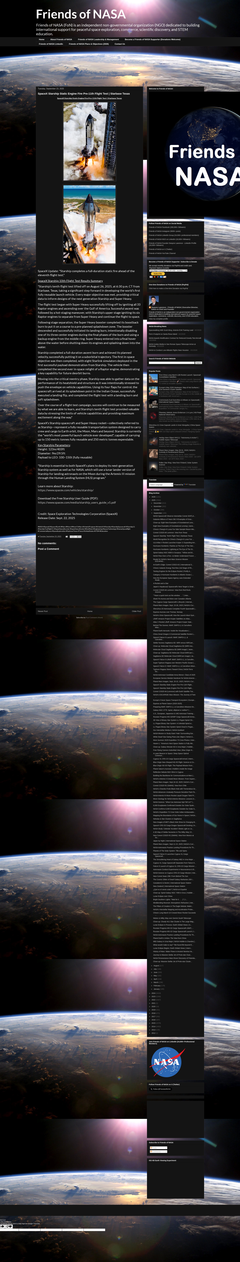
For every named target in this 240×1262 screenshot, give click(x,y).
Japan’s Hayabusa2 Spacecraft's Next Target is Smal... (174, 587)
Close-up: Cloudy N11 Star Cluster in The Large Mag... (174, 922)
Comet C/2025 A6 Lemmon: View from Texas (170, 533)
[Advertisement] (120, 64)
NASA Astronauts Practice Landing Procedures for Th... (174, 847)
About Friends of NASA (61, 39)
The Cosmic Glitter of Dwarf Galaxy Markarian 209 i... (173, 879)
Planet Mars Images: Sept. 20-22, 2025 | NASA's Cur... (174, 681)
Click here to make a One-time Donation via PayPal (168, 288)
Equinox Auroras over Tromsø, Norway (168, 612)
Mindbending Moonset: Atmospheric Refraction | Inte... (173, 903)
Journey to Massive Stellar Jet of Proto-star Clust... (172, 955)
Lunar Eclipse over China (162, 896)
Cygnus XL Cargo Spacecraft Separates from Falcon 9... (174, 863)
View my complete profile (158, 319)
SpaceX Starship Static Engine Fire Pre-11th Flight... (173, 685)
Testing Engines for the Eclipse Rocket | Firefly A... (172, 571)
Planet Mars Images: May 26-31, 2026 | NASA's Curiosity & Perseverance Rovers (177, 451)
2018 (154, 1013)
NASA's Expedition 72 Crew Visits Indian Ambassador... (174, 812)
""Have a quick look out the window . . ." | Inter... (171, 595)
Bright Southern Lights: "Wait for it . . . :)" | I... (170, 899)
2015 (154, 1023)
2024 (154, 993)
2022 (154, 1000)
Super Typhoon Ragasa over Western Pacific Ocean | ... (174, 663)
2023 (154, 996)
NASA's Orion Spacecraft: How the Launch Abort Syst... (174, 615)
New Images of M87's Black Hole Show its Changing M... (174, 822)
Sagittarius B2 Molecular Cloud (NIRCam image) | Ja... (174, 656)
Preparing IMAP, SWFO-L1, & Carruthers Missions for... (174, 707)
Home (41, 39)
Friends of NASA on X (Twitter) (160, 249)
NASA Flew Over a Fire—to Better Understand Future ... (174, 556)
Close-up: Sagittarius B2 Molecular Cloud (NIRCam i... (173, 653)
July (155, 969)
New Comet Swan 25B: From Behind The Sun (170, 876)
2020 (154, 1006)
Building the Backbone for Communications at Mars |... (173, 776)
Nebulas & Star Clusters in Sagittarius (167, 819)
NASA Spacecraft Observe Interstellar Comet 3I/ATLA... (174, 516)
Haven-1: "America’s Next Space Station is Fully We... (173, 743)
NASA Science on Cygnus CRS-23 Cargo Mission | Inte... (175, 873)
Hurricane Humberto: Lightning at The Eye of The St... (173, 549)
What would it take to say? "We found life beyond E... (173, 945)
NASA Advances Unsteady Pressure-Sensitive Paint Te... (174, 792)
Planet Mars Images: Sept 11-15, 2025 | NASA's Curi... (174, 844)
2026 (154, 497)
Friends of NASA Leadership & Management (98, 39)
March (156, 982)
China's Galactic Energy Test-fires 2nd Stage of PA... (173, 568)
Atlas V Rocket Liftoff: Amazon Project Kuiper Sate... (173, 622)
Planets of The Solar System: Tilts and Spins (170, 851)
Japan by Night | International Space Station (170, 841)
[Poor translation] (9, 1227)
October (157, 510)
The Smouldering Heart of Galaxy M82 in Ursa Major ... (174, 859)
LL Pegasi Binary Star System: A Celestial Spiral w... (173, 723)
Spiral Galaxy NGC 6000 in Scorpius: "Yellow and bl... (173, 553)
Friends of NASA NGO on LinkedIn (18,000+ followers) (169, 239)
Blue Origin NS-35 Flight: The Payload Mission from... (173, 765)
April (155, 979)
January (157, 989)
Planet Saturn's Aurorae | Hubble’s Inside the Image (172, 769)
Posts (153, 1148)
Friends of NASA (81, 13)
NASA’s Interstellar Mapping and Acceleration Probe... (173, 909)
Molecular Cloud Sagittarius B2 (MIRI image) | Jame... (173, 649)
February (157, 986)
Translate (190, 485)
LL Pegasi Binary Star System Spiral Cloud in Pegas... (173, 727)
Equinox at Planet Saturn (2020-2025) (167, 704)
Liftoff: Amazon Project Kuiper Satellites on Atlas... (172, 619)
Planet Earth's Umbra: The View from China (169, 938)
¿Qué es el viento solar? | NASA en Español (170, 889)
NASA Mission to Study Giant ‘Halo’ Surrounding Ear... (173, 733)
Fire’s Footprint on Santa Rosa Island (163, 334)
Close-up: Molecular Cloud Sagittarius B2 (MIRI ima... (173, 646)
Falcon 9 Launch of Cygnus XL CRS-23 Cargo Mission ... (174, 866)
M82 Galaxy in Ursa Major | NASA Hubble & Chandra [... (174, 941)
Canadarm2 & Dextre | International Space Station (172, 883)
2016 (154, 1020)
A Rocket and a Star (160, 583)
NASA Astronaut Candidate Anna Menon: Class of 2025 (174, 675)
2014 (154, 1026)
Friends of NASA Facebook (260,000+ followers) (167, 227)
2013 (154, 1030)
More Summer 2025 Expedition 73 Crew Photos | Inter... (174, 740)
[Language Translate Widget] (161, 485)
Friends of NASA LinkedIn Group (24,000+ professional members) (174, 235)
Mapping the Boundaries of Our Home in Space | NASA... (175, 815)
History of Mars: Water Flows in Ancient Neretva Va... (173, 951)
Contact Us (120, 44)
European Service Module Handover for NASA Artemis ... (174, 678)
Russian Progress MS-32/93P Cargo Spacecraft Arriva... (174, 717)
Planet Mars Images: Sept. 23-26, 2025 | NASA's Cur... (174, 605)
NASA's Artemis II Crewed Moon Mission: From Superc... (174, 779)
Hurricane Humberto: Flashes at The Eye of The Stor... (173, 546)
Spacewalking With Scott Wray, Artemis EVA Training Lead (171, 330)
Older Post (136, 611)
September (158, 513)
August (156, 966)
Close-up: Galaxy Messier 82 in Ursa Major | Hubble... (173, 747)
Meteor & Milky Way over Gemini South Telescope (172, 918)
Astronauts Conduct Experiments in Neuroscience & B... (174, 869)
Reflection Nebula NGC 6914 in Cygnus (168, 772)
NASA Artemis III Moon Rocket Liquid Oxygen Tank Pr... (174, 796)
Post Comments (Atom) (94, 617)
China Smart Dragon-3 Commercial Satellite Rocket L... (174, 634)
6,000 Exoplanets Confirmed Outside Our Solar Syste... (174, 805)
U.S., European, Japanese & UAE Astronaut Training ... (174, 714)
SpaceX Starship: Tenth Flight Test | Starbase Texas (172, 536)
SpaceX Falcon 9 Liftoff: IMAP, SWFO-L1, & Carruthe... (174, 659)
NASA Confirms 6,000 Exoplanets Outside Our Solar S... (174, 809)
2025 (154, 500)
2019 (154, 1010)
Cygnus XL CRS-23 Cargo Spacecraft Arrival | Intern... (173, 759)
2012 (154, 1033)
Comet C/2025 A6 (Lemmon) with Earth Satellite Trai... (173, 691)
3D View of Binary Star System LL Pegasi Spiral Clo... (173, 720)
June (156, 972)
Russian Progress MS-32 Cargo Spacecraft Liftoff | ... (173, 928)
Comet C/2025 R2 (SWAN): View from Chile (169, 786)
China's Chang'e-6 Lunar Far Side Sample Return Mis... (174, 529)
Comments (155, 1152)
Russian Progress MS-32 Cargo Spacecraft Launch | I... (174, 931)
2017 (154, 1016)
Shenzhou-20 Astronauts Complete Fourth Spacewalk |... (174, 609)
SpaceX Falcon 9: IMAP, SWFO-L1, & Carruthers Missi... (174, 666)
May (155, 976)
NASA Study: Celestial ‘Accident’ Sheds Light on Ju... (173, 829)
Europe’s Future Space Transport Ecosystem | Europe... (174, 700)
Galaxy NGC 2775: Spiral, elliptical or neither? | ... (172, 710)
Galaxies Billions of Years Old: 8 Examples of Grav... (173, 519)
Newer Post (43, 611)
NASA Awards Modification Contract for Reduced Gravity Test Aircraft (175, 338)
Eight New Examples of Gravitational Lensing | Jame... (173, 526)
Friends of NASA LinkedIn (51, 44)
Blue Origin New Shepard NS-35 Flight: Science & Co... (174, 762)
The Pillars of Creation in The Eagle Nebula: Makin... (173, 906)
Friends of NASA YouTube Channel (162, 253)
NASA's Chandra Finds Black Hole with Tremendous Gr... (175, 789)
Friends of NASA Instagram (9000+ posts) (165, 231)
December (158, 503)
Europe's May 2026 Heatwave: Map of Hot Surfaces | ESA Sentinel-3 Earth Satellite (179, 389)
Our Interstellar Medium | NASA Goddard (168, 730)
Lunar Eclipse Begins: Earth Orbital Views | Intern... (172, 948)
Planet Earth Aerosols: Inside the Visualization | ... (172, 631)
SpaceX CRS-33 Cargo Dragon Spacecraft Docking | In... (175, 825)
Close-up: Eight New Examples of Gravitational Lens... (173, 523)
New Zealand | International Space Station (169, 886)
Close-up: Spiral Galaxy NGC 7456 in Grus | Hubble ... (173, 893)
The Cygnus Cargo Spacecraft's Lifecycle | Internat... (173, 602)
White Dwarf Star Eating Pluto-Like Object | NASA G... (173, 737)
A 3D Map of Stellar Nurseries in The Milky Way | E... (173, 832)
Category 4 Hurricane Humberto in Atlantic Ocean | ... (173, 575)
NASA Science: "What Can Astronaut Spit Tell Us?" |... (173, 802)
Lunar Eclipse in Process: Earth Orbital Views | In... (172, 925)
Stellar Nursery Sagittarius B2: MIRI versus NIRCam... (173, 643)
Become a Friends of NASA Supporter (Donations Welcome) (152, 39)
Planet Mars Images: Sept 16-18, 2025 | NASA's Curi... (174, 782)
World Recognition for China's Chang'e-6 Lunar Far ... (173, 539)
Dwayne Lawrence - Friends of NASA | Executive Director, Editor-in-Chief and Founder (174, 308)
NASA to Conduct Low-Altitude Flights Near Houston (169, 350)
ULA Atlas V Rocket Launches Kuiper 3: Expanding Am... (174, 543)
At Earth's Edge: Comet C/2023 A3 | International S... (173, 565)
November (158, 506)
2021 (154, 1003)
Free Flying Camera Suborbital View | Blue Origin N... (173, 750)
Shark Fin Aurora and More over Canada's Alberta (172, 599)
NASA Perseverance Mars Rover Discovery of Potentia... (174, 958)
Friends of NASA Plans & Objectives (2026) (89, 44)
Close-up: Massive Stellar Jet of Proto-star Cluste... (172, 961)
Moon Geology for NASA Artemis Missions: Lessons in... (174, 799)
